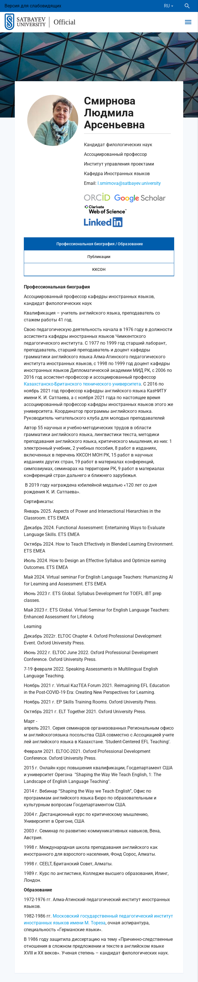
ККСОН (99, 269)
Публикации (98, 256)
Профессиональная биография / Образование (99, 244)
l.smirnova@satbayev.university (129, 183)
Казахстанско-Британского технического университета (82, 384)
